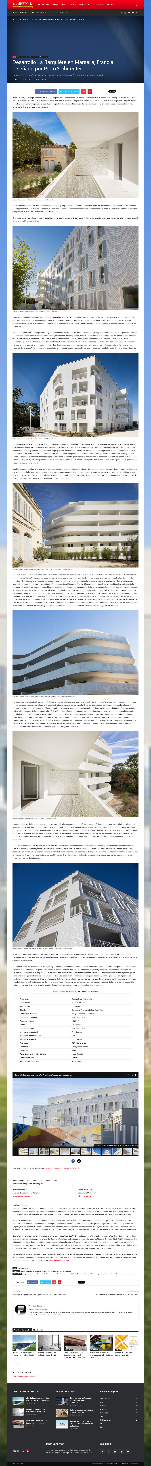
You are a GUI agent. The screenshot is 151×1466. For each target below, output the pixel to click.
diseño (36, 1274)
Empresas (104, 1413)
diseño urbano (61, 1274)
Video (110, 5)
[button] (135, 5)
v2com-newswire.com (86, 1196)
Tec (64, 5)
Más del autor (38, 1330)
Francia (79, 1274)
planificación (102, 1274)
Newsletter (63, 12)
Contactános (134, 1464)
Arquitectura (27, 19)
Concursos (85, 5)
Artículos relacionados (22, 1330)
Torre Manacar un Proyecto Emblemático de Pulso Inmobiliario (80, 1400)
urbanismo (125, 1274)
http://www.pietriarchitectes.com (38, 1309)
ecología (72, 1274)
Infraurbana (35, 57)
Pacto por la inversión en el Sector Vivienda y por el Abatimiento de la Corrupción (74, 1355)
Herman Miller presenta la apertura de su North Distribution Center (101, 1355)
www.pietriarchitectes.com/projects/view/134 (62, 1168)
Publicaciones (44, 57)
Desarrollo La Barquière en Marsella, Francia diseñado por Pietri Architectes (46, 1271)
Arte (101, 1423)
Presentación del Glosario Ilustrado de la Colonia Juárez (116, 1295)
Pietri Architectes (21, 80)
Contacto (53, 12)
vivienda (134, 1274)
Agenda (98, 5)
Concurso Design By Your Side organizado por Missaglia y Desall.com (39, 1295)
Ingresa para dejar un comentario (25, 1376)
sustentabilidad (114, 1274)
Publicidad (124, 1464)
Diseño (28, 57)
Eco (73, 5)
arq (56, 5)
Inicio (14, 19)
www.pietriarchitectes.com (23, 1196)
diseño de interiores (47, 1274)
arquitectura (27, 1274)
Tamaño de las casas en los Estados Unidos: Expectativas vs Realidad (81, 1423)
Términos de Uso (97, 1464)
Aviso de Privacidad (111, 1464)
